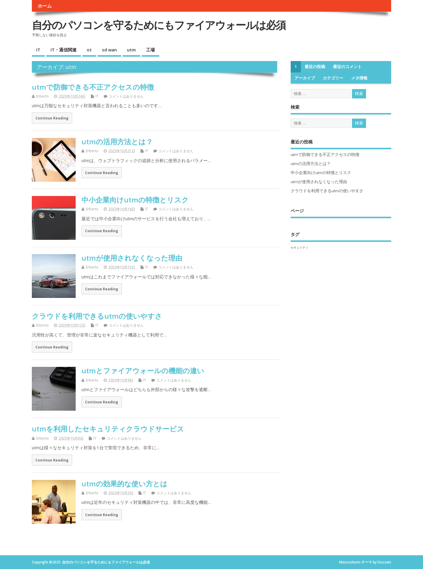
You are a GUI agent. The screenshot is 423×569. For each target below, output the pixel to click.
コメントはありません (126, 96)
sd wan (109, 50)
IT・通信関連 (64, 50)
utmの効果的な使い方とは (124, 483)
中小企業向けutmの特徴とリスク (135, 199)
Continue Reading (51, 118)
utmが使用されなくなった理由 (132, 258)
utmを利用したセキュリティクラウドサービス (108, 428)
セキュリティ (299, 247)
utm (131, 50)
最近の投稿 (315, 66)
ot (89, 50)
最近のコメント (347, 66)
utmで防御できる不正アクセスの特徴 (93, 87)
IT (38, 50)
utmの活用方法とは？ (117, 141)
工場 (150, 50)
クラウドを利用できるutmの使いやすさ (97, 316)
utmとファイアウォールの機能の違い (143, 370)
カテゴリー (333, 78)
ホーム (45, 6)
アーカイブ (304, 78)
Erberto (42, 96)
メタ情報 (359, 78)
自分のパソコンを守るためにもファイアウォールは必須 (159, 25)
